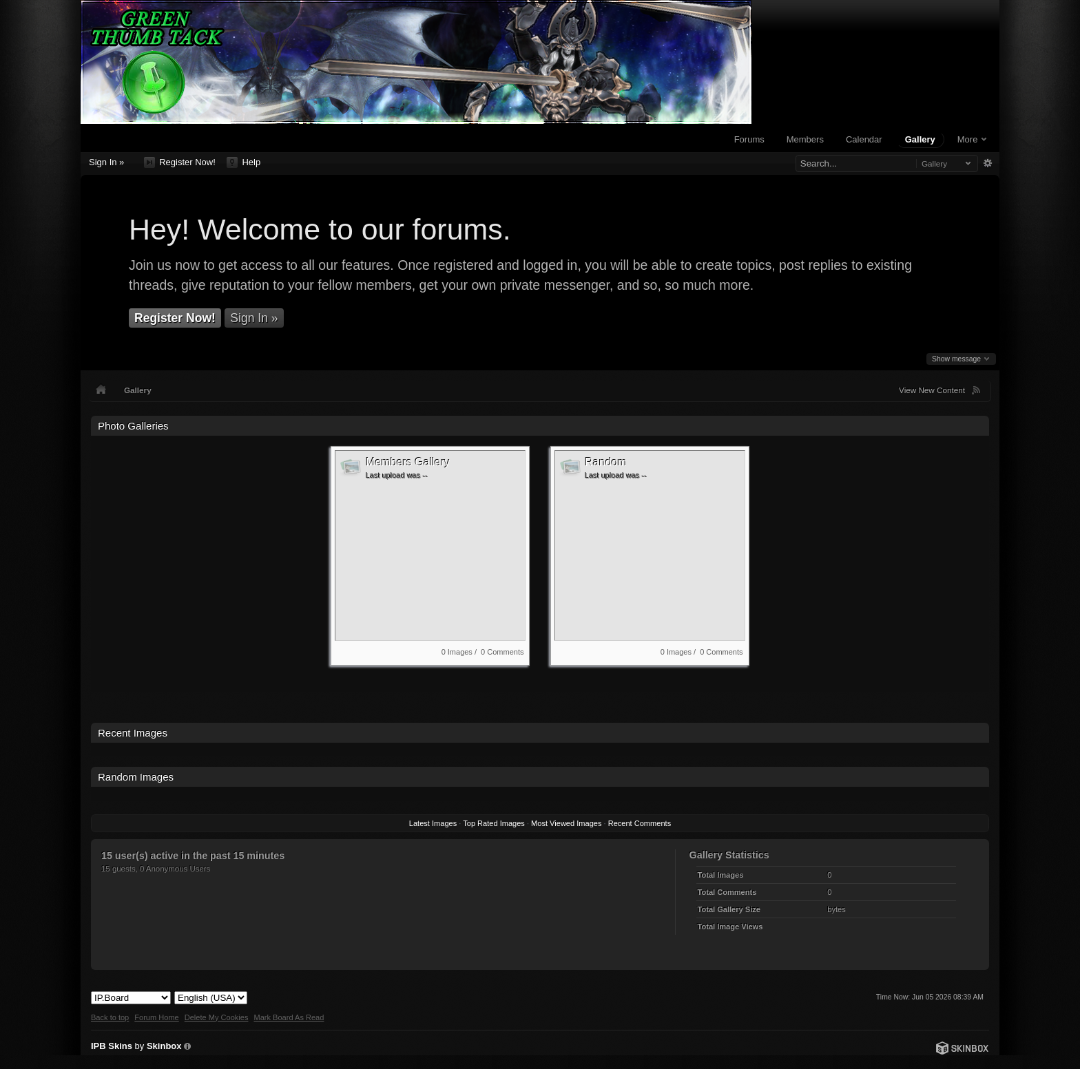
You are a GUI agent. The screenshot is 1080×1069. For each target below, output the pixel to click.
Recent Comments (639, 823)
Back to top (110, 1017)
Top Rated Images (494, 823)
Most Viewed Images (566, 823)
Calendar (864, 139)
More (971, 139)
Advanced (987, 163)
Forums (749, 139)
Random (606, 462)
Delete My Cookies (217, 1017)
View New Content (932, 389)
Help (243, 162)
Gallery (920, 139)
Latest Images (433, 823)
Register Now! (180, 162)
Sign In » (106, 162)
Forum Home (156, 1017)
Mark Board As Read (288, 1017)
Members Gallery (408, 462)
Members (805, 139)
